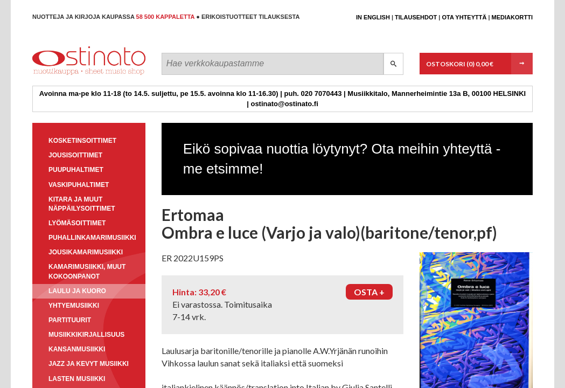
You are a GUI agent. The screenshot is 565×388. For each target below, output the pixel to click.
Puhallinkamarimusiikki (92, 237)
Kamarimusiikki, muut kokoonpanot (86, 271)
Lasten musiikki (76, 379)
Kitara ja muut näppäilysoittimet (81, 204)
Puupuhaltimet (75, 170)
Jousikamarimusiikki (85, 252)
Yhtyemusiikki (73, 305)
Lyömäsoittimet (77, 223)
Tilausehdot (416, 17)
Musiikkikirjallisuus (86, 334)
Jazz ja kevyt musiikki (88, 364)
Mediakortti (512, 17)
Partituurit (69, 320)
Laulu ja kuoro (77, 291)
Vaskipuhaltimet (78, 185)
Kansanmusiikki (76, 349)
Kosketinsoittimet (82, 140)
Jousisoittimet (75, 155)
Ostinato (81, 74)
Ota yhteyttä (464, 17)
